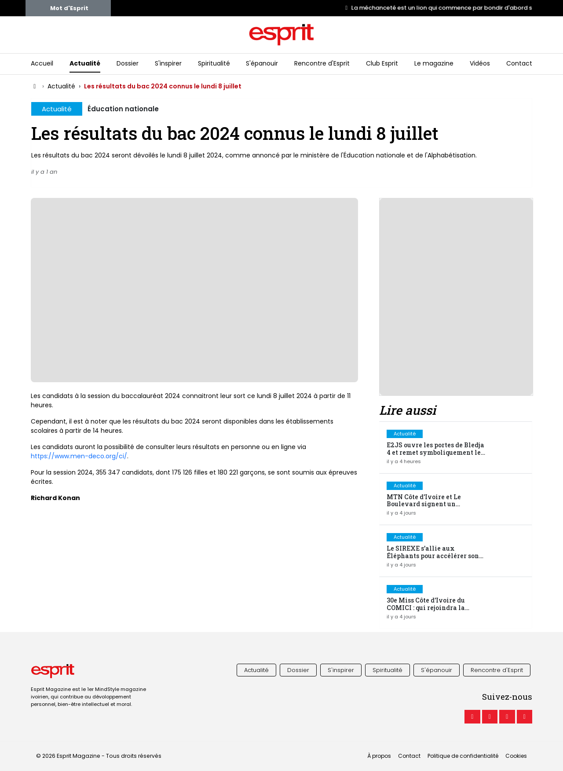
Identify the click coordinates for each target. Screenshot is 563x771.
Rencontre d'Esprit (322, 63)
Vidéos (480, 63)
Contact (519, 63)
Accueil (42, 63)
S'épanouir (262, 63)
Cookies (516, 756)
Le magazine (433, 63)
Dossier (128, 63)
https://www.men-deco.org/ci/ (79, 456)
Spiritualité (214, 63)
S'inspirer (168, 63)
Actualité (84, 63)
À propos (379, 756)
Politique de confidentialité (463, 756)
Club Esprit (382, 63)
